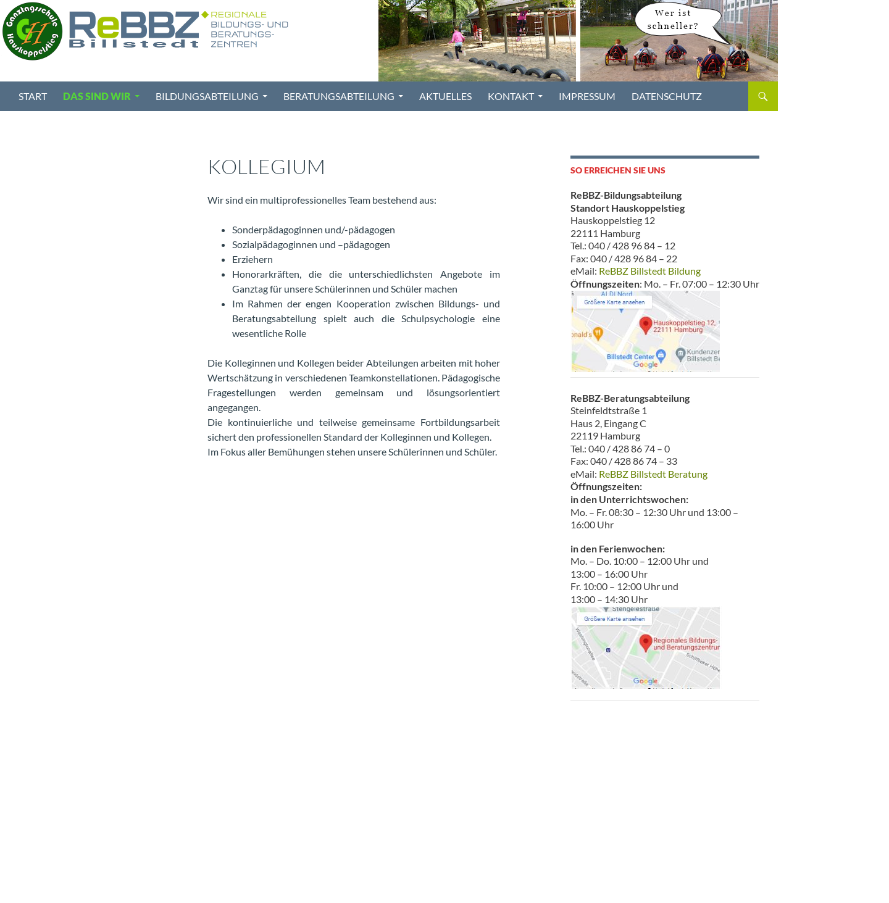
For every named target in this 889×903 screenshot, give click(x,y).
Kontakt (511, 96)
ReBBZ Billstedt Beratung (653, 474)
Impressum (587, 96)
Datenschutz (667, 96)
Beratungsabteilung (338, 96)
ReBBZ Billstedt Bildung (650, 271)
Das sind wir (97, 96)
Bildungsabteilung (207, 96)
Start (33, 96)
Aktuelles (445, 96)
